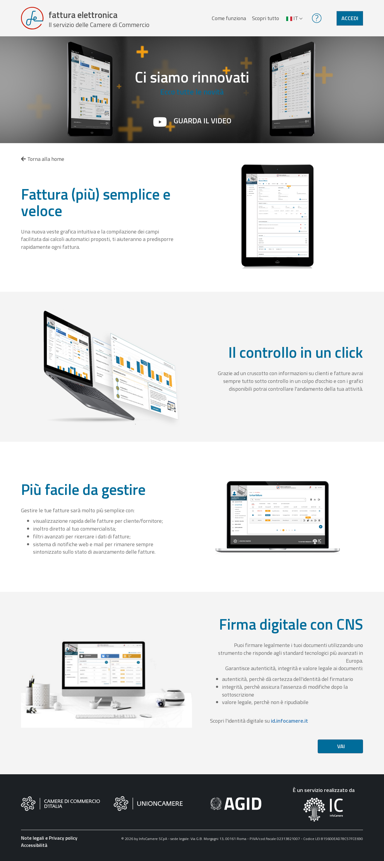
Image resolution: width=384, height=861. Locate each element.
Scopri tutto (265, 19)
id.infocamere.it (289, 723)
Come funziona (229, 19)
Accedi (349, 19)
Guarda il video (202, 122)
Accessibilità (34, 847)
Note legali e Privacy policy (49, 840)
